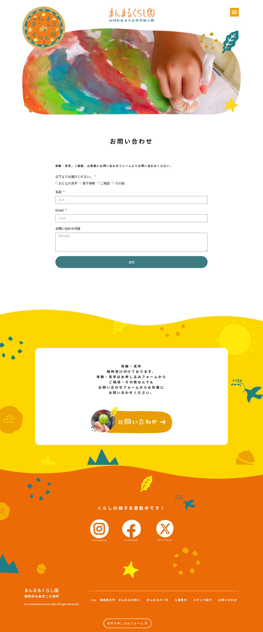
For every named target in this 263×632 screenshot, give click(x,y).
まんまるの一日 (157, 600)
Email (59, 210)
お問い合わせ (227, 600)
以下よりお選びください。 (74, 177)
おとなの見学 (68, 183)
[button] (234, 12)
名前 (58, 192)
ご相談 (105, 183)
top (94, 600)
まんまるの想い (130, 600)
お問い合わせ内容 (67, 229)
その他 (119, 183)
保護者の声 (107, 600)
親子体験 (89, 183)
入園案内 (181, 600)
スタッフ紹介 (202, 600)
